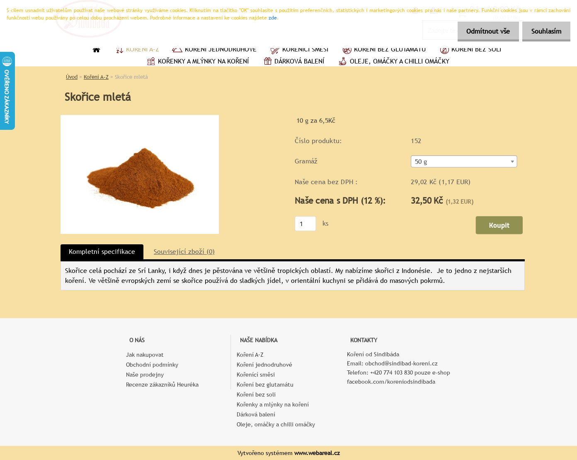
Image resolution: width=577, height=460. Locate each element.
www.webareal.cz (317, 453)
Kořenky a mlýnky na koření (197, 62)
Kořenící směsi (298, 50)
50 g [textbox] (421, 162)
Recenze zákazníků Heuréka (162, 384)
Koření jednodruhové (214, 50)
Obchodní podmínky (152, 364)
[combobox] (464, 162)
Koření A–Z (136, 50)
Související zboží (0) (184, 252)
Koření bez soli (469, 50)
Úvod (72, 77)
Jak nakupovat (145, 354)
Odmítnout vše (484, 31)
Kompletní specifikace (102, 252)
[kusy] (305, 223)
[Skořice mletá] (140, 118)
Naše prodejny (145, 374)
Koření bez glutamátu (383, 50)
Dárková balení (292, 62)
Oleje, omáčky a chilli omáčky (393, 62)
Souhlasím (545, 31)
